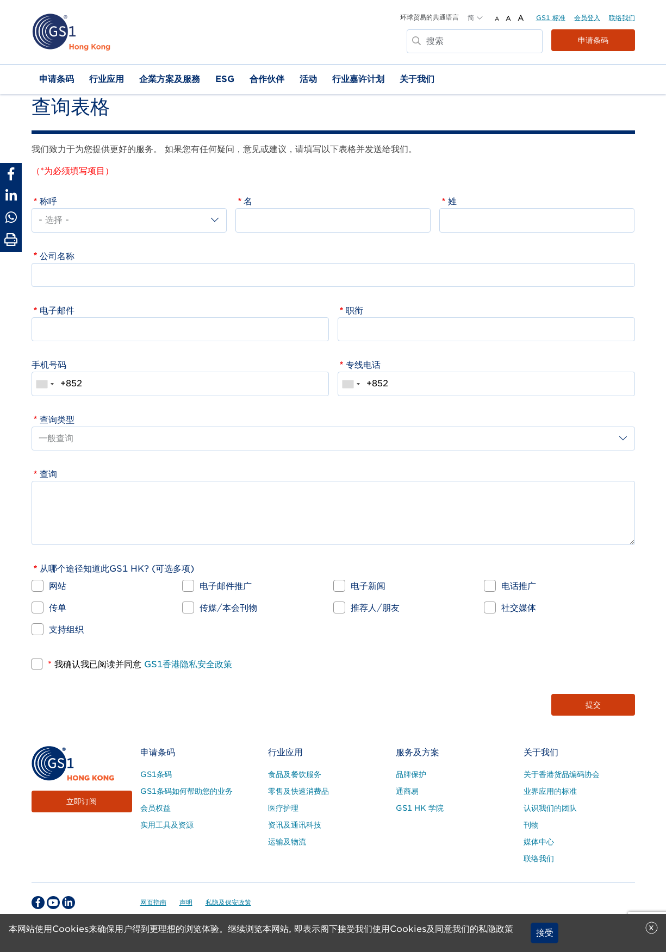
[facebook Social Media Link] (38, 902)
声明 (185, 902)
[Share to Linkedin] (11, 195)
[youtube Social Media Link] (53, 902)
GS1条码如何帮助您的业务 (186, 791)
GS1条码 (156, 774)
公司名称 (57, 256)
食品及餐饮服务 (294, 774)
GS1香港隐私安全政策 (186, 664)
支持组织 (66, 629)
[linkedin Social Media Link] (68, 902)
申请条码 (593, 40)
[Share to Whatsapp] (11, 217)
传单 (57, 608)
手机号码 (49, 365)
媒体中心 (539, 841)
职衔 (354, 310)
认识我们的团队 (550, 808)
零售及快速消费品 (298, 791)
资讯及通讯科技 (294, 825)
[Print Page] (11, 240)
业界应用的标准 (550, 791)
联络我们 (622, 18)
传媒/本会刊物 (228, 608)
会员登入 (587, 18)
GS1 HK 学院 (420, 808)
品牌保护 (411, 774)
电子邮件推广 (226, 586)
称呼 (48, 201)
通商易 (407, 791)
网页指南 (153, 902)
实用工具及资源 (167, 825)
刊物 (531, 825)
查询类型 (57, 420)
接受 (544, 933)
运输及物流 (287, 841)
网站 (57, 586)
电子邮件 (57, 310)
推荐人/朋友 (375, 608)
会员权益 (155, 808)
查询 (48, 474)
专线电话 (363, 365)
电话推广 (518, 586)
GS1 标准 (550, 18)
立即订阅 (81, 801)
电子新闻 (368, 586)
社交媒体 (518, 608)
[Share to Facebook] (11, 174)
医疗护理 (283, 808)
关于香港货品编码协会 (562, 774)
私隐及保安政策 (228, 902)
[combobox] (44, 383)
